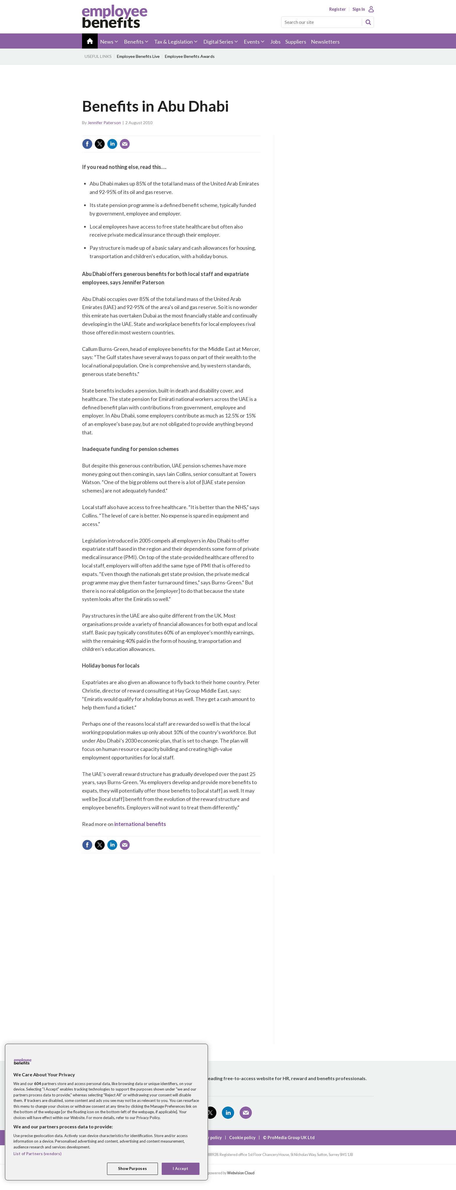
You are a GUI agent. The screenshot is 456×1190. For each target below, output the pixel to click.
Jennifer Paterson (104, 122)
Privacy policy (208, 1137)
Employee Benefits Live (138, 56)
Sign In (358, 9)
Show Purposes (132, 1168)
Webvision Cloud (240, 1173)
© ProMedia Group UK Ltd (289, 1137)
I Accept (180, 1168)
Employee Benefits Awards (190, 56)
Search (368, 22)
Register (337, 9)
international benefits (140, 824)
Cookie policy (242, 1137)
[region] (106, 1112)
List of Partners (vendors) (37, 1153)
